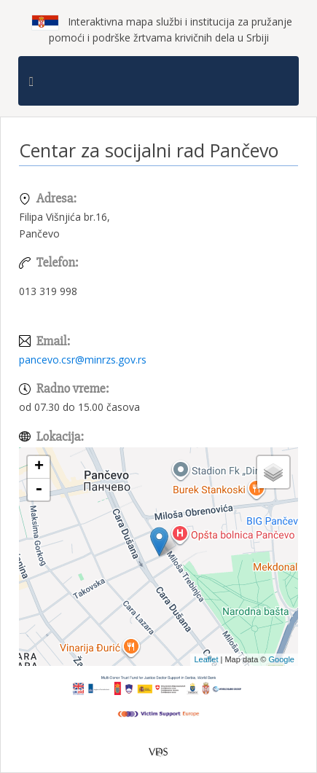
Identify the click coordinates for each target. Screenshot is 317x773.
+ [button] (39, 467)
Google (281, 659)
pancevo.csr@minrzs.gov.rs (82, 359)
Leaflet (206, 659)
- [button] (39, 490)
